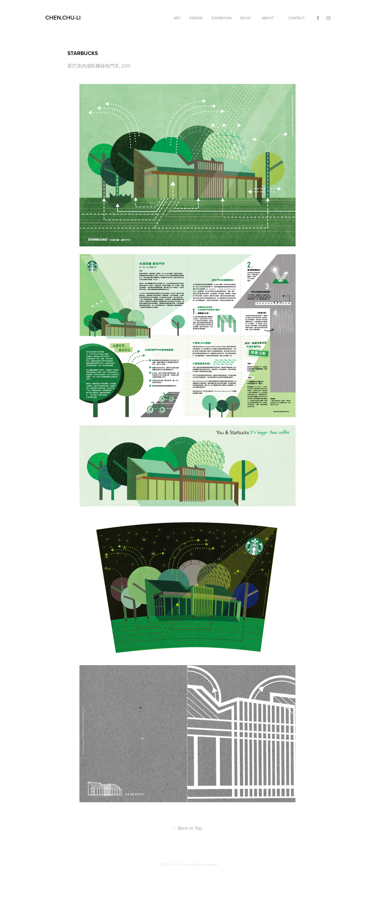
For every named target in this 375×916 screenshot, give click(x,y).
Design (195, 18)
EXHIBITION (221, 18)
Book (245, 18)
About (268, 18)
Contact (296, 18)
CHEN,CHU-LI (63, 17)
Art (177, 18)
